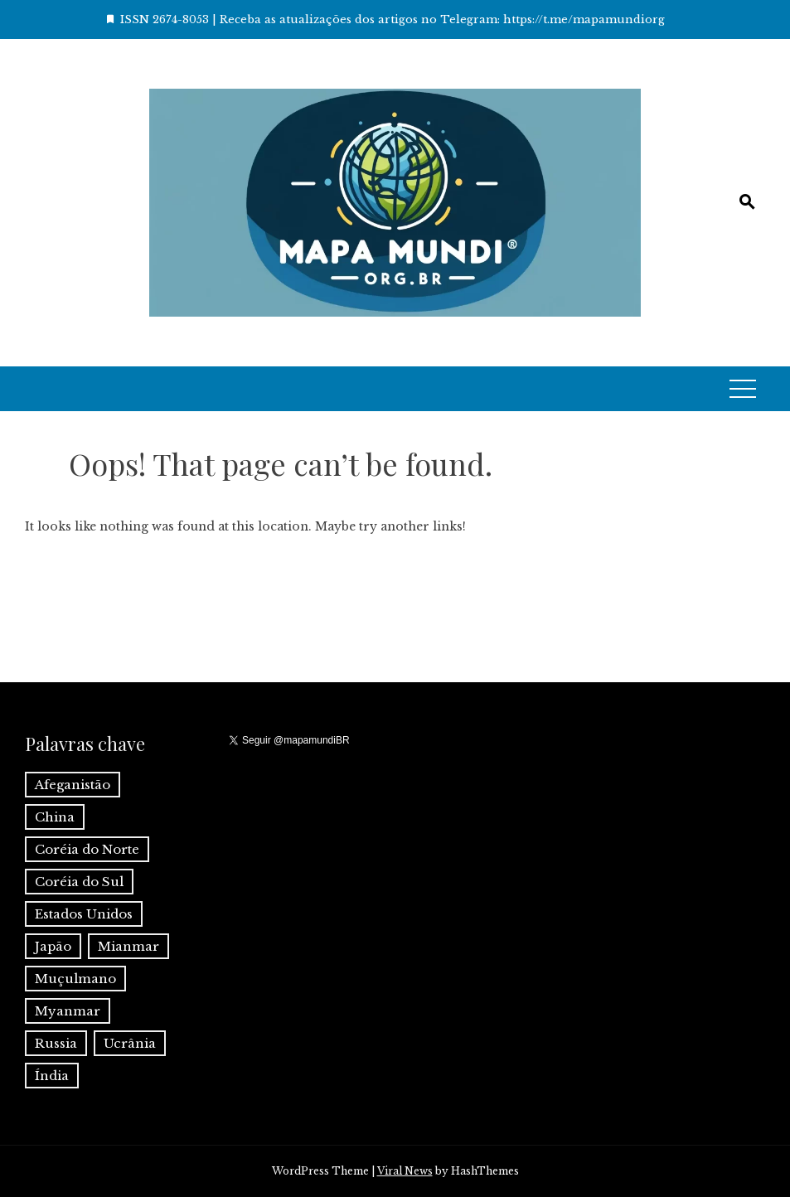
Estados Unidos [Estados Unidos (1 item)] (84, 914)
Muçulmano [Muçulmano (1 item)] (75, 978)
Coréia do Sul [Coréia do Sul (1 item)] (79, 881)
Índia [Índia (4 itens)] (52, 1075)
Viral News (405, 1171)
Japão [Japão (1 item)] (53, 946)
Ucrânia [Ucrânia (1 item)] (130, 1043)
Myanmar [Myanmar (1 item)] (67, 1011)
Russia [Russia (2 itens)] (56, 1043)
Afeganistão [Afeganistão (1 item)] (72, 784)
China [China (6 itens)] (55, 817)
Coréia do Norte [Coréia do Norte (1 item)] (87, 849)
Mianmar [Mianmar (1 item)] (128, 946)
